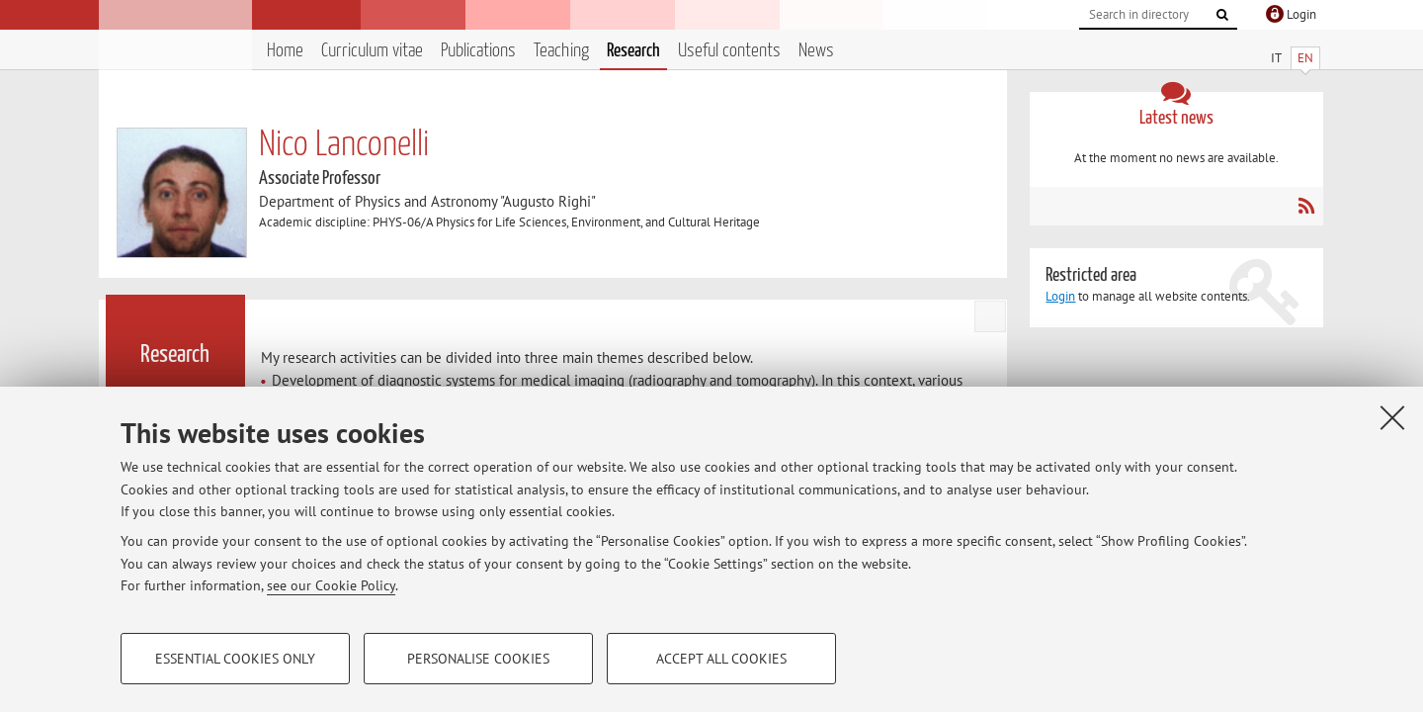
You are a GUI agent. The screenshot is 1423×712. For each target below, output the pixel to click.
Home (285, 51)
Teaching (561, 51)
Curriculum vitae (372, 51)
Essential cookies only (235, 659)
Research (633, 51)
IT (1276, 57)
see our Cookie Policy (331, 585)
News (816, 51)
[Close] (1392, 417)
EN (1305, 57)
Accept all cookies (721, 659)
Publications (478, 51)
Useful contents (729, 51)
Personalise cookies (478, 659)
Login (1060, 296)
